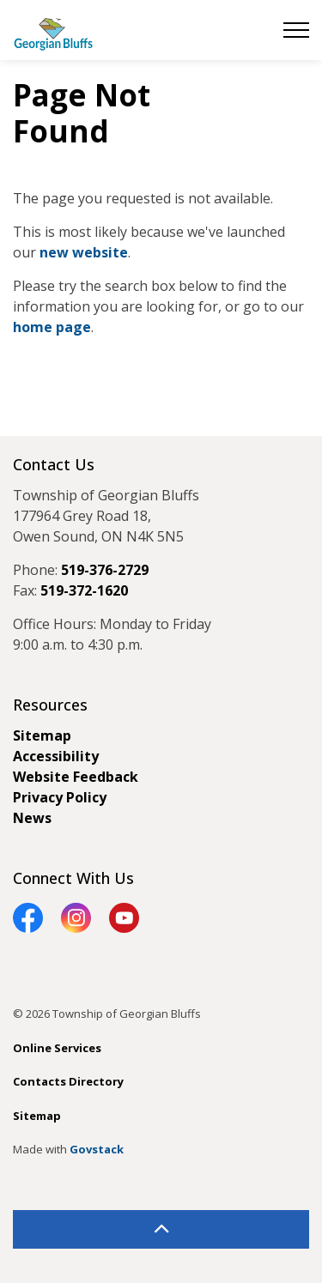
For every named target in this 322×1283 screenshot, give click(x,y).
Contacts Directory (68, 1081)
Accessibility (56, 756)
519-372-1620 (84, 590)
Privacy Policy (59, 797)
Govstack (97, 1149)
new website (83, 252)
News (32, 817)
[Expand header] (296, 30)
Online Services (57, 1048)
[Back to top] (161, 1229)
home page (52, 327)
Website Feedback (75, 776)
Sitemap (42, 735)
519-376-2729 (105, 569)
